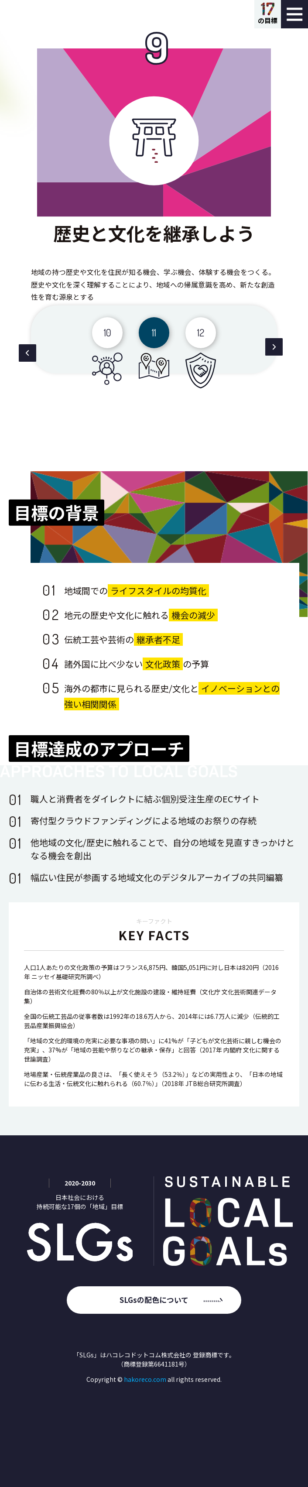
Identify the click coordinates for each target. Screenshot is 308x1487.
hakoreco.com (145, 1379)
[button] (27, 354)
